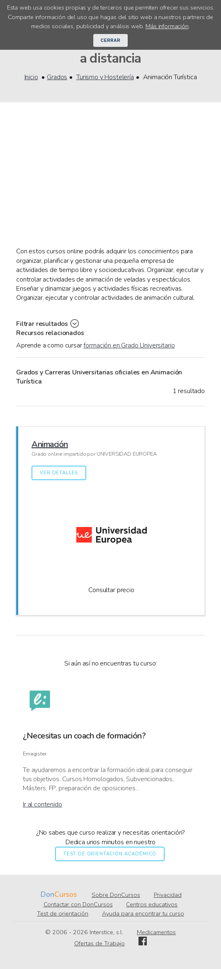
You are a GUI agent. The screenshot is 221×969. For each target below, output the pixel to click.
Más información (167, 26)
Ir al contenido (42, 804)
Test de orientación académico (109, 854)
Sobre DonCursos (116, 895)
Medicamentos (156, 932)
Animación (50, 444)
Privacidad (168, 895)
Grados (57, 77)
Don (47, 894)
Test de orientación (62, 913)
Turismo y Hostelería (105, 77)
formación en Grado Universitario (129, 345)
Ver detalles (59, 473)
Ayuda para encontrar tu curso (143, 913)
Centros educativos (151, 904)
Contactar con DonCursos (78, 904)
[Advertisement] (110, 184)
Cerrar (111, 40)
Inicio (31, 77)
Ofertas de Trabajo (99, 943)
